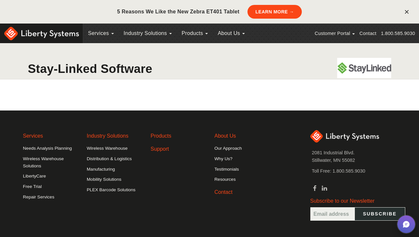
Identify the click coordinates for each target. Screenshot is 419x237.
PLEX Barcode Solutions (111, 189)
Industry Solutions (148, 33)
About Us (231, 33)
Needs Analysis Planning (47, 148)
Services (101, 33)
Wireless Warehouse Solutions (43, 162)
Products (161, 136)
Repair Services (38, 197)
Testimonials (226, 169)
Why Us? (223, 158)
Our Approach (228, 148)
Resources (225, 179)
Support (160, 149)
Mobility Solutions (104, 179)
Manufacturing (101, 169)
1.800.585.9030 (398, 33)
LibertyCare (34, 176)
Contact (367, 33)
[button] (406, 224)
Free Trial (32, 186)
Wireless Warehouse (107, 148)
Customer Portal (335, 33)
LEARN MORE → (274, 11)
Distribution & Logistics (109, 158)
